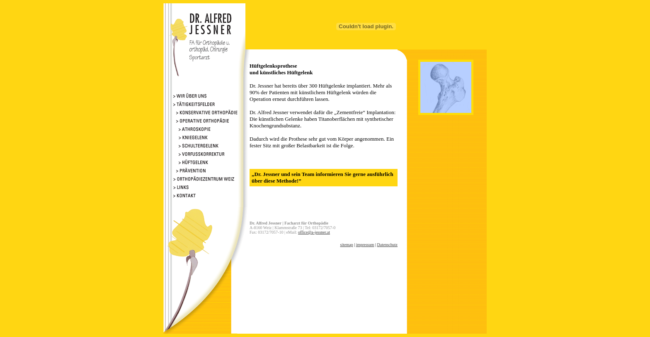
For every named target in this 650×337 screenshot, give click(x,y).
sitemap (346, 244)
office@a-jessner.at (314, 232)
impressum (365, 244)
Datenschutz (387, 244)
